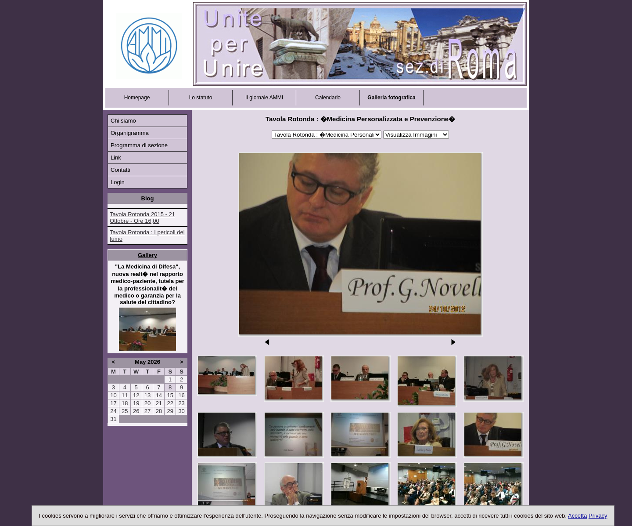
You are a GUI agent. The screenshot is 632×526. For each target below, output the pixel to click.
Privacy (598, 515)
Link (116, 157)
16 (181, 395)
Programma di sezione (139, 145)
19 (136, 403)
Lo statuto (200, 97)
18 (125, 403)
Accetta (577, 515)
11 (125, 395)
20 (147, 403)
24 (113, 411)
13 (147, 395)
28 (159, 411)
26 (136, 411)
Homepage (137, 97)
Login (118, 182)
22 (170, 403)
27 (147, 411)
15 (170, 395)
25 (125, 411)
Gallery (147, 255)
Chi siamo (123, 120)
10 (113, 395)
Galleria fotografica (391, 97)
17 (113, 403)
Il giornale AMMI (264, 97)
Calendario (328, 97)
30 (181, 411)
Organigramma (130, 133)
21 (159, 403)
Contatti (120, 170)
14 (159, 395)
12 (136, 395)
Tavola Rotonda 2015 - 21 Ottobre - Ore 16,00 (142, 217)
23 (181, 403)
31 (113, 419)
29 (170, 411)
